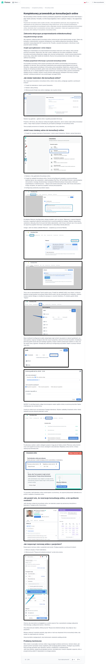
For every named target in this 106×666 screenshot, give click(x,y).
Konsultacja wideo (49, 7)
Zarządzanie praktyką (37, 7)
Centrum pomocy (25, 7)
